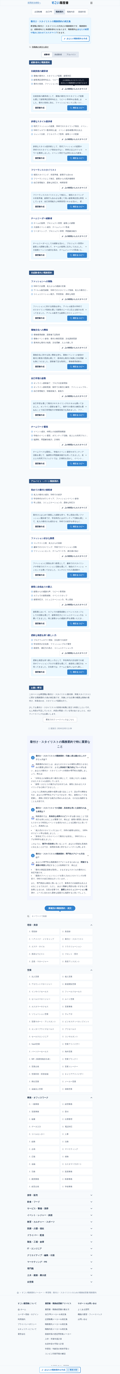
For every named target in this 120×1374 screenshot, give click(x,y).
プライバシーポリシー (27, 1324)
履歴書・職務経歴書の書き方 (57, 1309)
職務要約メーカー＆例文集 (56, 1324)
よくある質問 (83, 1309)
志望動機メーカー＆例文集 (56, 1319)
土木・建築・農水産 (60, 1275)
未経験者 (58, 55)
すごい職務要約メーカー (32, 1293)
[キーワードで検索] (61, 916)
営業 (60, 970)
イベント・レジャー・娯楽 (60, 1215)
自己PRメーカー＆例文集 (55, 1314)
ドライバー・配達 (60, 1235)
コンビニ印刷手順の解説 (55, 1354)
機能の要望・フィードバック (90, 1314)
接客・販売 (60, 1195)
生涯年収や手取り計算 (54, 1344)
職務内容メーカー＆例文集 (56, 1329)
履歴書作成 (39, 108)
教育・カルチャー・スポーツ (60, 1221)
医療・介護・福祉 (60, 1228)
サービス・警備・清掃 (60, 1208)
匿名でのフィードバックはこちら (60, 720)
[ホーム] (18, 1293)
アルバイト (71, 55)
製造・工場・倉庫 (60, 1241)
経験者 (47, 55)
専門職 (60, 1268)
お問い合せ (82, 1319)
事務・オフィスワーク (60, 1097)
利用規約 (21, 1319)
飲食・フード (60, 1201)
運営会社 (21, 1334)
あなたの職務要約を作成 (75, 39)
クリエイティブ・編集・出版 (60, 1255)
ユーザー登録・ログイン (28, 1314)
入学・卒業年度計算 (53, 1339)
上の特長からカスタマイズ (74, 89)
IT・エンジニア (60, 1248)
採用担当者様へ (34, 3)
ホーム (22, 1309)
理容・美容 (60, 925)
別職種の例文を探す (39, 47)
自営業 (60, 1282)
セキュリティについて (27, 1329)
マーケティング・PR (60, 1262)
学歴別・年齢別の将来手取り (57, 1349)
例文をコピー (77, 108)
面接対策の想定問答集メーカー (58, 1334)
